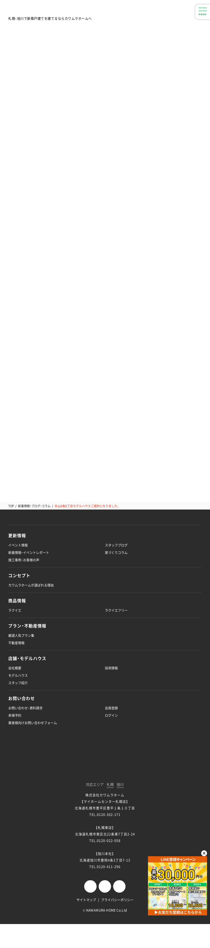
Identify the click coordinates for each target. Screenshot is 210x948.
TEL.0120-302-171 (105, 814)
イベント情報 (18, 545)
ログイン (111, 715)
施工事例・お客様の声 (23, 560)
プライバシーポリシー (117, 899)
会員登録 (111, 708)
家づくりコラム (116, 552)
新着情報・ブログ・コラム (34, 506)
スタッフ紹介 (18, 683)
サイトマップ (86, 899)
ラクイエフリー (116, 610)
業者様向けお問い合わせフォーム (32, 722)
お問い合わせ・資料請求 (25, 708)
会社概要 (14, 668)
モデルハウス (18, 675)
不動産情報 (16, 643)
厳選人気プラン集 (21, 635)
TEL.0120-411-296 (105, 866)
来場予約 (14, 715)
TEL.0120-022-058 (105, 840)
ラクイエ (14, 610)
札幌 (110, 785)
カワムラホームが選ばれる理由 (31, 585)
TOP (11, 506)
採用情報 (111, 668)
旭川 (120, 785)
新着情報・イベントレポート (28, 552)
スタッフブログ (116, 545)
